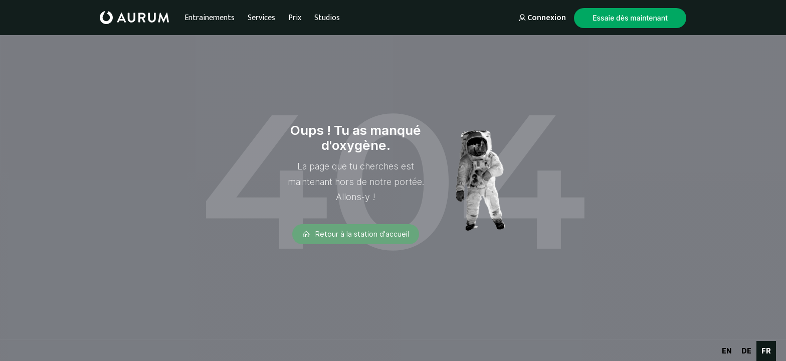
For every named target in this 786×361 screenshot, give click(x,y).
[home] (134, 17)
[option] (726, 351)
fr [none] (766, 350)
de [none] (746, 350)
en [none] (726, 350)
